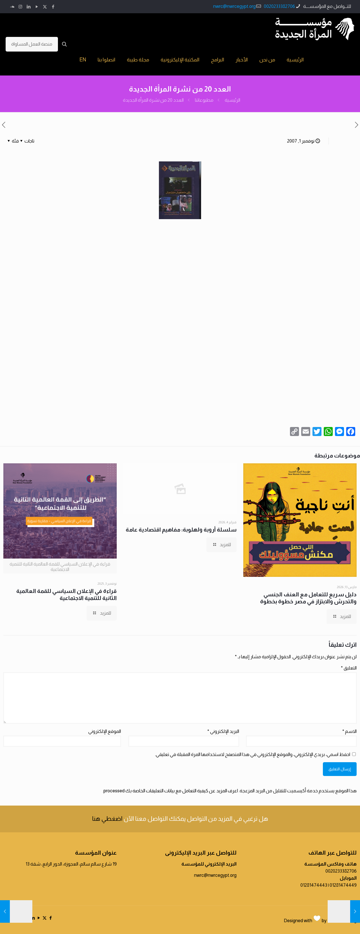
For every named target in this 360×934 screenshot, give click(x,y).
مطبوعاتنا (204, 100)
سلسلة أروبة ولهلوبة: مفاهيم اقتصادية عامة (181, 529)
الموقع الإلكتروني (104, 731)
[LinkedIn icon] (28, 6)
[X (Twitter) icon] (45, 6)
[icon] (12, 6)
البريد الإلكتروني (223, 731)
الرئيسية (232, 100)
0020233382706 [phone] (279, 6)
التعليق (349, 668)
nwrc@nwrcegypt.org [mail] (234, 6)
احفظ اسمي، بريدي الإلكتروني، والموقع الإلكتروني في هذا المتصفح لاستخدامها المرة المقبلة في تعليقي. (252, 754)
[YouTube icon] (37, 6)
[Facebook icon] (53, 6)
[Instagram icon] (20, 6)
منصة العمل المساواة (31, 44)
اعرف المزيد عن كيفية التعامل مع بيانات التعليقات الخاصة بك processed (171, 790)
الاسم (349, 731)
